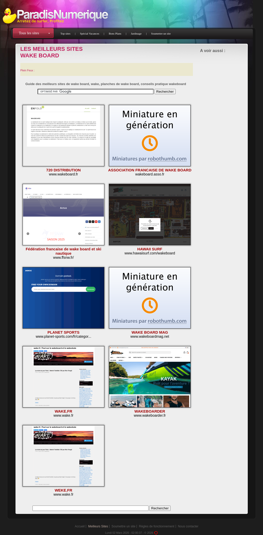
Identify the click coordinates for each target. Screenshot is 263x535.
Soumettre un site (161, 33)
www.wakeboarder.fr (150, 415)
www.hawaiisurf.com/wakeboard (149, 253)
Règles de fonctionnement (156, 526)
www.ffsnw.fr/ (63, 257)
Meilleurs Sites (98, 526)
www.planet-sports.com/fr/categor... (63, 336)
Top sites (65, 33)
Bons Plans (115, 33)
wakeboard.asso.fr (149, 174)
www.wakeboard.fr (63, 174)
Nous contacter (188, 526)
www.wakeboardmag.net (149, 336)
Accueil (80, 526)
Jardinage (136, 33)
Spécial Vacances (89, 33)
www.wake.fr (64, 415)
